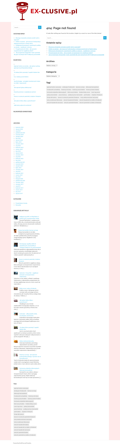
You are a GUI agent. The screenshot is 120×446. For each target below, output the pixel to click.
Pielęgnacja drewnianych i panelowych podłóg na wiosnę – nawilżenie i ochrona (72, 51)
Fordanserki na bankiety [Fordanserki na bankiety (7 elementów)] (53, 89)
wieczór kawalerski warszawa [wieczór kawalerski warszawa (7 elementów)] (55, 102)
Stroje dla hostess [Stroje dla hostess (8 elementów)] (52, 97)
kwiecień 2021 (19, 173)
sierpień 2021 (19, 166)
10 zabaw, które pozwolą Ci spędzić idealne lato (27, 72)
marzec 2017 (19, 189)
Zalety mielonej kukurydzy (27, 341)
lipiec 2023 (19, 142)
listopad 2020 (19, 178)
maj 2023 (18, 145)
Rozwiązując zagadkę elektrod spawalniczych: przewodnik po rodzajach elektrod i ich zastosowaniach (30, 245)
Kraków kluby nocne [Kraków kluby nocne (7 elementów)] (84, 92)
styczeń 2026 (19, 129)
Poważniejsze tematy (21, 203)
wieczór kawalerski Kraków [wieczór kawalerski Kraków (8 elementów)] (71, 100)
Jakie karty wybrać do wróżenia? (22, 105)
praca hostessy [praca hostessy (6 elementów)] (63, 94)
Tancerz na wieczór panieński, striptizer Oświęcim (27, 96)
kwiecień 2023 (19, 147)
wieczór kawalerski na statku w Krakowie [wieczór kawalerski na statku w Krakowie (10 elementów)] (90, 100)
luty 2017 (18, 191)
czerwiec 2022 (19, 155)
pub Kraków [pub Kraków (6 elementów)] (87, 94)
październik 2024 (20, 132)
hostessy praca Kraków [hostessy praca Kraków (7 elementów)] (78, 89)
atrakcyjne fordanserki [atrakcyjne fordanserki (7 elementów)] (68, 87)
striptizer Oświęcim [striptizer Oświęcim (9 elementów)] (97, 94)
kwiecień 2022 (19, 158)
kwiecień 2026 (19, 127)
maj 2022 (18, 156)
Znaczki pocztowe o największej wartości (25, 92)
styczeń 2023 (19, 153)
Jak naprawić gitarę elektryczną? (22, 87)
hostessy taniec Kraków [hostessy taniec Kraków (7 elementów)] (92, 89)
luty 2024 (18, 138)
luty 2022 (18, 160)
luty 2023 (18, 151)
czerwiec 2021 (19, 169)
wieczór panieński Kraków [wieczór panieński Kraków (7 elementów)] (71, 102)
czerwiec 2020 (19, 182)
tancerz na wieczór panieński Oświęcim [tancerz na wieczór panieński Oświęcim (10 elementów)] (68, 97)
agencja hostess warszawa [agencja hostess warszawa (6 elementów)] (54, 87)
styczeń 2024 (19, 140)
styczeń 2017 (19, 193)
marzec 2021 (19, 175)
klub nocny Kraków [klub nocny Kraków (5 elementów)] (73, 92)
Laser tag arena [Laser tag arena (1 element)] (95, 92)
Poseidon (29, 443)
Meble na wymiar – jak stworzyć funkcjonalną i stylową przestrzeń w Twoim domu (73, 49)
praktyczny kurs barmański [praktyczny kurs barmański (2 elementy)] (75, 94)
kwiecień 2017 (19, 188)
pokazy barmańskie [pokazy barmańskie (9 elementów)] (52, 94)
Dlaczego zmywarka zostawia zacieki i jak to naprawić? (65, 47)
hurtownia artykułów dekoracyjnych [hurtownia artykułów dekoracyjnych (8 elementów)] (56, 92)
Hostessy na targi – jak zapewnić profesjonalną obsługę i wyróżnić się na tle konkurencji (30, 356)
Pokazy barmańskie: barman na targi (28, 230)
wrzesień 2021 (20, 164)
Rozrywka (18, 205)
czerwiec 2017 (19, 184)
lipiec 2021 (19, 167)
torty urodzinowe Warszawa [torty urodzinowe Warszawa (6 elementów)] (54, 100)
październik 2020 (20, 180)
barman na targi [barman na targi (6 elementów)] (80, 87)
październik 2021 (20, 162)
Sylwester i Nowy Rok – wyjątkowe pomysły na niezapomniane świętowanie (29, 274)
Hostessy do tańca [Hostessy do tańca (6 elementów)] (66, 89)
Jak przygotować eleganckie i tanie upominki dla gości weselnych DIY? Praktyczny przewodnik (76, 54)
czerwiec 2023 (19, 143)
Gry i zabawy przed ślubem (21, 76)
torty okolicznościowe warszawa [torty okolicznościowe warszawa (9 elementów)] (89, 97)
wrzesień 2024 (20, 134)
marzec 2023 (19, 149)
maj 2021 (18, 171)
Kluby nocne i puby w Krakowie (28, 288)
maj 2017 (18, 186)
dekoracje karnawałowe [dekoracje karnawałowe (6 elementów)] (92, 87)
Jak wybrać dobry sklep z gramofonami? (24, 100)
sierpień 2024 (19, 136)
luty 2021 (18, 177)
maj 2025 (18, 131)
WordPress (21, 443)
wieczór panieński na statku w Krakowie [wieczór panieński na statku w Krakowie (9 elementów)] (90, 102)
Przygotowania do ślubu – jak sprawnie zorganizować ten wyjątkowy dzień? (71, 53)
